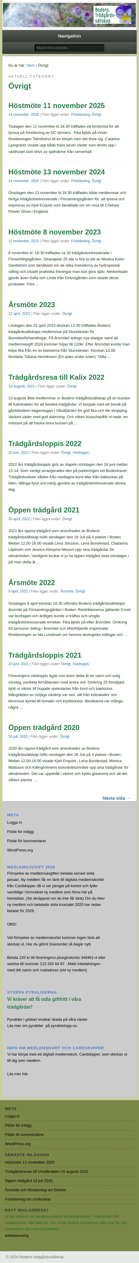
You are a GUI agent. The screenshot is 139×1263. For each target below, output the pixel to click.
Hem (31, 65)
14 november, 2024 (23, 181)
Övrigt (96, 114)
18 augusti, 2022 (21, 386)
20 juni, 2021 (18, 664)
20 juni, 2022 (18, 453)
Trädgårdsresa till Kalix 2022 (56, 377)
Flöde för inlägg (20, 831)
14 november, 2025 (23, 114)
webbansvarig (17, 1235)
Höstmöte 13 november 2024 (56, 172)
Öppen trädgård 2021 (43, 510)
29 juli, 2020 (18, 736)
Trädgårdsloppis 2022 (45, 444)
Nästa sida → (117, 798)
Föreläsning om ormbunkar (28, 1199)
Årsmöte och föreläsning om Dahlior (35, 1190)
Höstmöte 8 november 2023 (54, 232)
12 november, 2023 (23, 241)
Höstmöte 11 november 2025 (56, 105)
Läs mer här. (17, 1074)
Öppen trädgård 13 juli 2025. (29, 1180)
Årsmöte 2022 (31, 583)
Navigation (69, 35)
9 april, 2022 (18, 591)
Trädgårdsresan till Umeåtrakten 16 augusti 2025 (46, 1171)
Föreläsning (80, 114)
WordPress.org (20, 850)
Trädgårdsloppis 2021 (45, 655)
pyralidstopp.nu (64, 1025)
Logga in (14, 822)
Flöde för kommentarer (26, 841)
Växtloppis (81, 453)
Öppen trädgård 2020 (43, 727)
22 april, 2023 (19, 314)
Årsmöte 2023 (31, 305)
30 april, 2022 (19, 519)
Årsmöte (67, 591)
